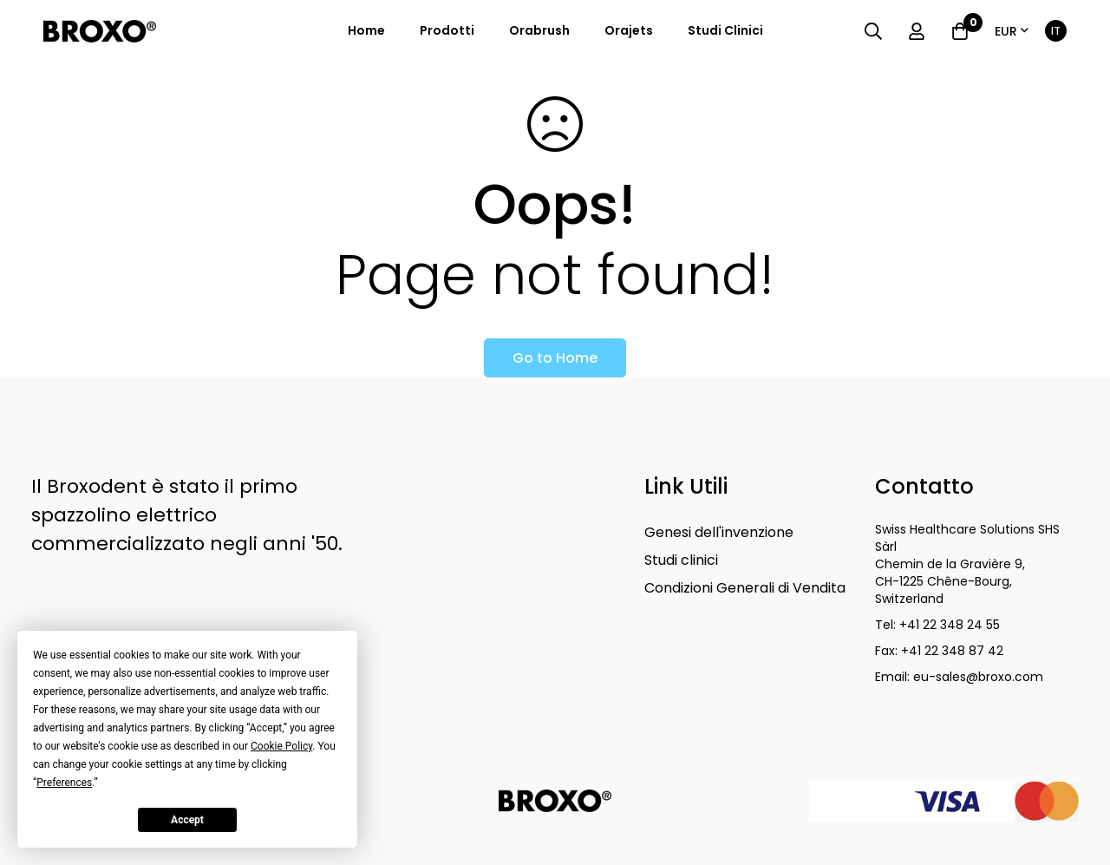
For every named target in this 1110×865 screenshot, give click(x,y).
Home (366, 30)
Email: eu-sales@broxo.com (961, 676)
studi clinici (725, 30)
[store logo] (99, 31)
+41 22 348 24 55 (949, 624)
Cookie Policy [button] (281, 746)
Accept (187, 820)
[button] (1011, 32)
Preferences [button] (64, 783)
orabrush (539, 30)
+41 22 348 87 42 (952, 650)
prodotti (447, 30)
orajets (628, 30)
